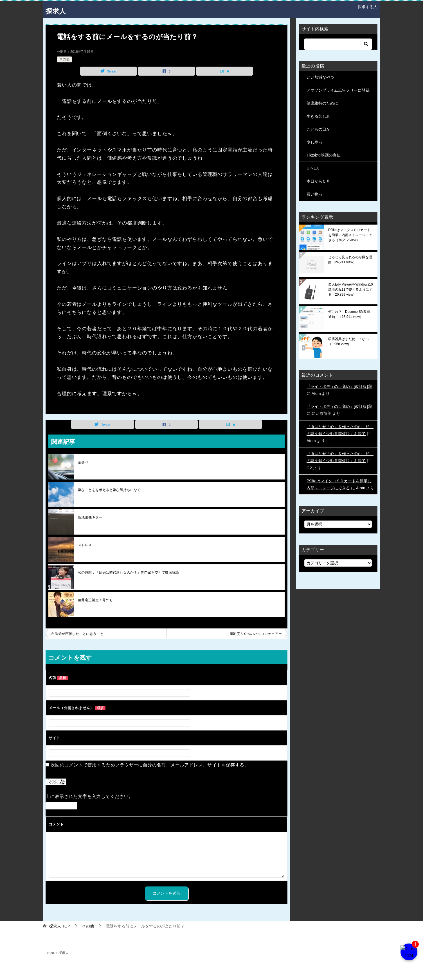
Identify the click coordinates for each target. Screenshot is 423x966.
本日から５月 (318, 181)
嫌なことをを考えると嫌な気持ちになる (109, 490)
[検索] (338, 44)
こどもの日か (318, 129)
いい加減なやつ (320, 77)
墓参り (83, 462)
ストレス (85, 545)
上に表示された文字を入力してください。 (89, 796)
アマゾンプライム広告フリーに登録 (338, 90)
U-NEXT (314, 168)
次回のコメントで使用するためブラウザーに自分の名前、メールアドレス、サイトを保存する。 (150, 765)
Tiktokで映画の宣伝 (324, 155)
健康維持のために (322, 103)
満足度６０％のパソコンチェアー (256, 634)
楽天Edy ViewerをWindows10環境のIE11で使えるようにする (350, 289)
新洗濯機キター (90, 517)
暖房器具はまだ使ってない (348, 341)
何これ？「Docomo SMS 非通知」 (349, 314)
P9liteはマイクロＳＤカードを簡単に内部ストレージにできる (350, 235)
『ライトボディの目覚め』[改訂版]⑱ (339, 386)
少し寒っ (314, 142)
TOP (59, 926)
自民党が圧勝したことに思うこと (77, 634)
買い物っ (314, 194)
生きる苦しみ (318, 116)
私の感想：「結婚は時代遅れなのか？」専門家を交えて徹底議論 (128, 572)
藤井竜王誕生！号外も (95, 600)
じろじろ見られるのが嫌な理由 (350, 259)
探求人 (58, 9)
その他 (64, 59)
